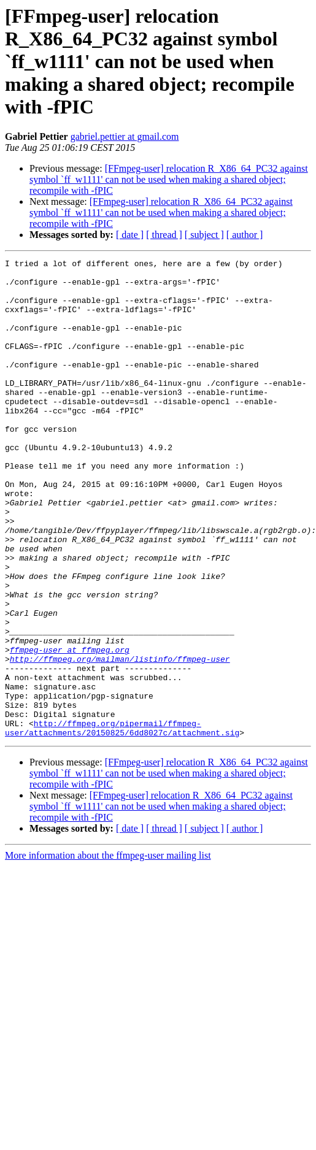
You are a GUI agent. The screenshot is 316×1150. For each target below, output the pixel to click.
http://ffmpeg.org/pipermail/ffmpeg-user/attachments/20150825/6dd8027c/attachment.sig (122, 822)
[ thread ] (164, 234)
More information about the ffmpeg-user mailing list (108, 951)
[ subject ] (204, 234)
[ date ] (130, 234)
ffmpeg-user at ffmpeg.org (69, 728)
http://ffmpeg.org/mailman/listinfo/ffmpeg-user (120, 739)
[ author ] (244, 234)
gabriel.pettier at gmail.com (125, 136)
